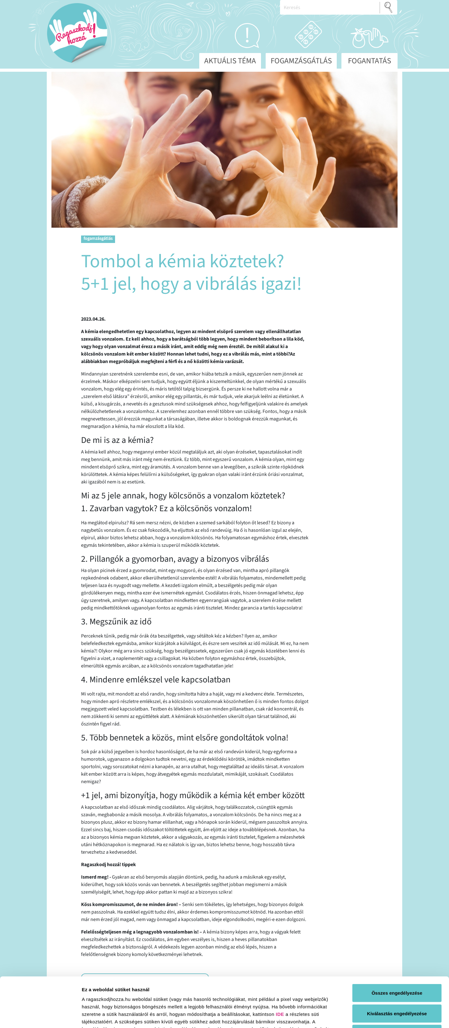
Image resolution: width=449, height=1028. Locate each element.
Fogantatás (369, 60)
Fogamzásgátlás (301, 60)
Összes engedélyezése (397, 946)
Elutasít (397, 987)
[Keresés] (330, 7)
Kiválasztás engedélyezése (397, 966)
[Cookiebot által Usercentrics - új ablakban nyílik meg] (40, 1016)
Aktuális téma (230, 60)
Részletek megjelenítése (354, 1015)
